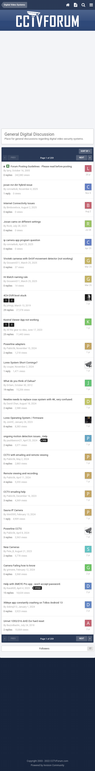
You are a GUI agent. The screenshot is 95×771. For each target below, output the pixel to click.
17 (90, 648)
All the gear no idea (17, 330)
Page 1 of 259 (47, 158)
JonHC (10, 422)
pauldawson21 (14, 440)
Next (81, 158)
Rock (9, 226)
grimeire (11, 569)
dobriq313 (12, 606)
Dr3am (10, 385)
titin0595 (11, 514)
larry (9, 170)
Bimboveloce (13, 207)
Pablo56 (11, 348)
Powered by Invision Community (47, 765)
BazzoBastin (13, 625)
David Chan (12, 403)
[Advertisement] (47, 80)
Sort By (85, 151)
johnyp (10, 305)
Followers (44, 648)
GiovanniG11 (13, 262)
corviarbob (12, 189)
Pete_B (10, 551)
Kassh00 (11, 588)
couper (10, 366)
